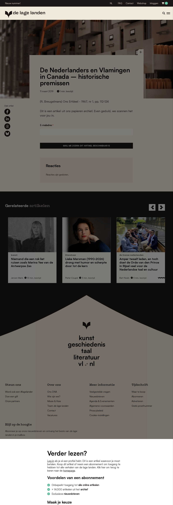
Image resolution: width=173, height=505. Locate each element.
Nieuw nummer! (12, 3)
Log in (50, 460)
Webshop (141, 3)
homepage (69, 470)
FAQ (120, 3)
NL (111, 3)
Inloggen (154, 3)
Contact (129, 3)
